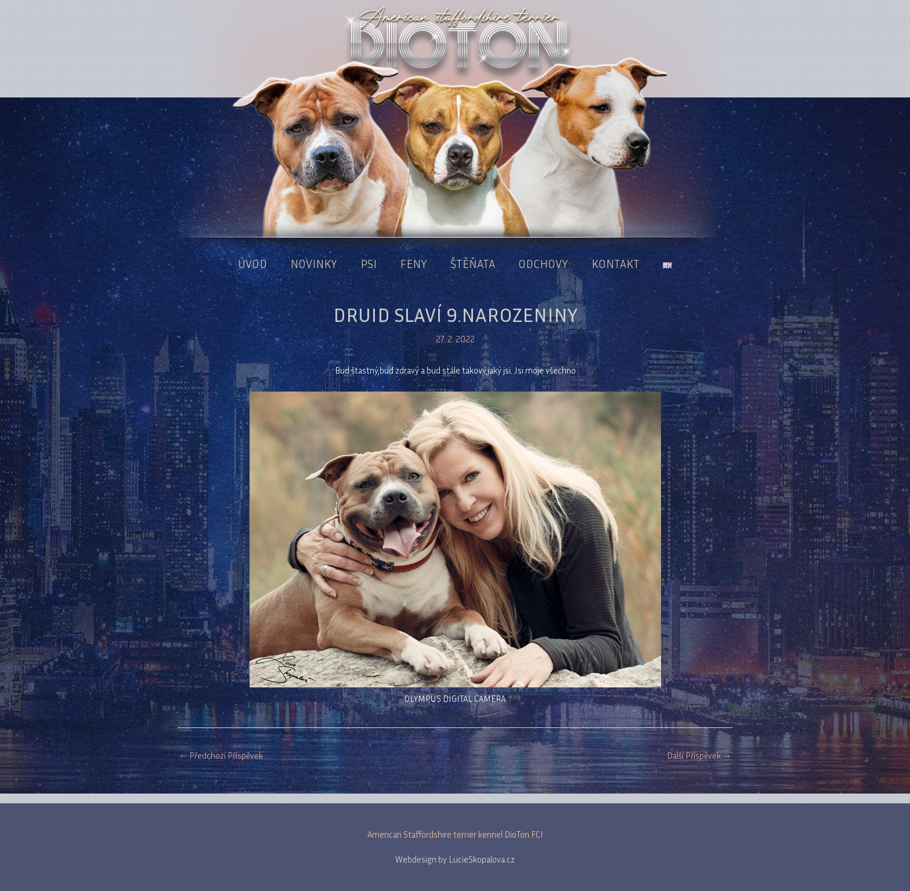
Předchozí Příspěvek (221, 755)
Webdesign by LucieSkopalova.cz (455, 859)
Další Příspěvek (699, 755)
